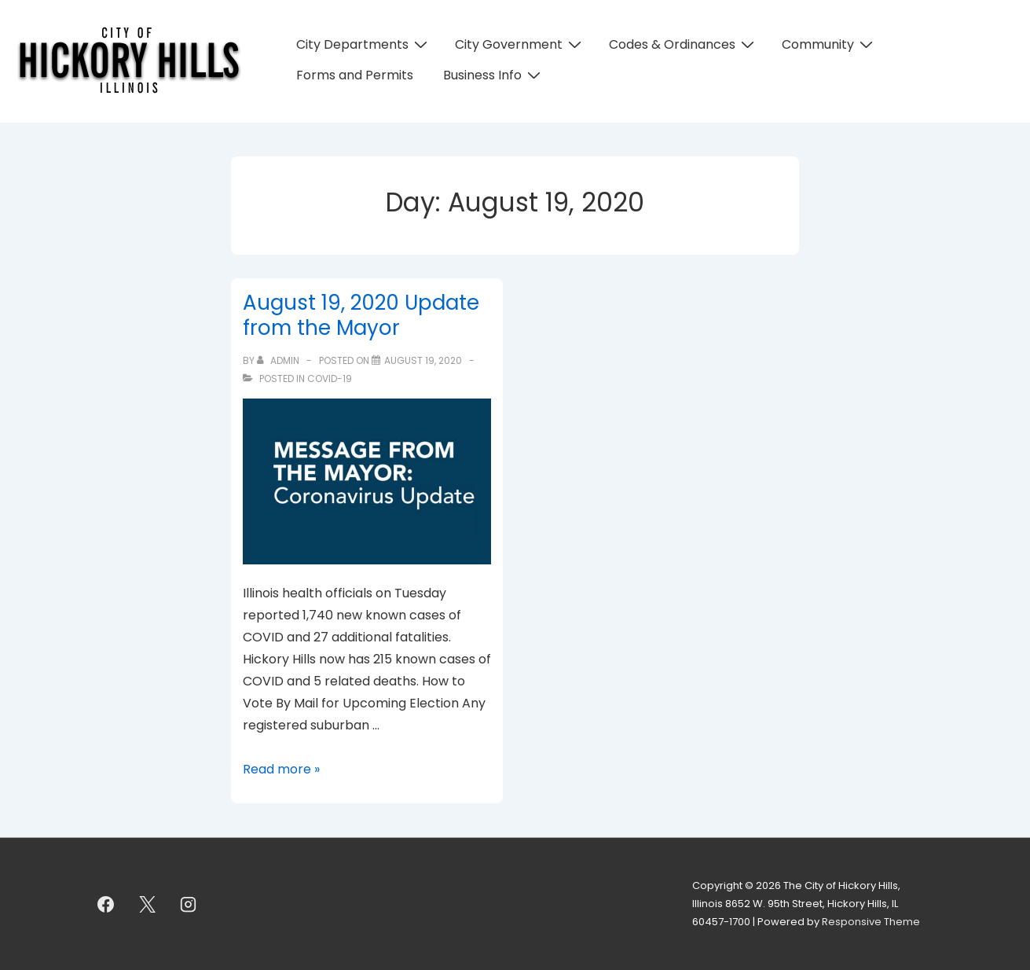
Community (829, 44)
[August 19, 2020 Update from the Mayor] (423, 360)
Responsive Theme (871, 921)
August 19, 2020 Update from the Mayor (361, 315)
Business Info (493, 75)
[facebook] (106, 903)
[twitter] (147, 903)
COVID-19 (329, 378)
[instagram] (188, 903)
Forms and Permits (354, 75)
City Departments (363, 44)
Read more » (281, 769)
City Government (520, 44)
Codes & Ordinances (683, 44)
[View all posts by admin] (279, 360)
